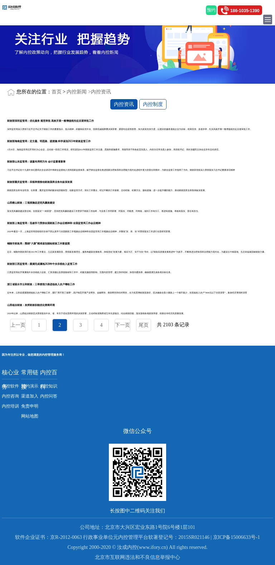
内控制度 (153, 104)
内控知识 (48, 386)
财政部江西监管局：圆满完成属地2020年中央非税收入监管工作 (42, 264)
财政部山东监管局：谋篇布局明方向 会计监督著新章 (36, 161)
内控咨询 (10, 396)
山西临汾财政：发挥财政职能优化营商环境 (31, 305)
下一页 (122, 325)
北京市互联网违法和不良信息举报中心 (137, 557)
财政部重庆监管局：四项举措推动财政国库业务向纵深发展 (39, 182)
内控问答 (48, 396)
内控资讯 (101, 91)
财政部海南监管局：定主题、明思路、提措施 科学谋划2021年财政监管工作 (49, 141)
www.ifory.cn (152, 547)
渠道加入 (29, 396)
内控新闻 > (79, 91)
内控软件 (10, 386)
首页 (57, 91)
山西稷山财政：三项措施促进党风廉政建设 (31, 202)
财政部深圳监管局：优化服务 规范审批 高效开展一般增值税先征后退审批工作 (50, 121)
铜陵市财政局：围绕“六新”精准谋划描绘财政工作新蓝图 (38, 243)
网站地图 (29, 416)
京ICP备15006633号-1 (236, 537)
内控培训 (10, 406)
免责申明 (29, 406)
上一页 (17, 325)
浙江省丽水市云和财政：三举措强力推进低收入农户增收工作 (41, 284)
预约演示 (29, 386)
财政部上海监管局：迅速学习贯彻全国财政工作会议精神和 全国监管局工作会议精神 (54, 223)
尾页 (144, 325)
